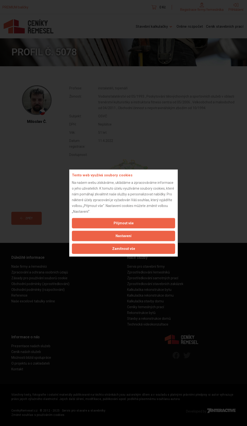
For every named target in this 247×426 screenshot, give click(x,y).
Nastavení (123, 236)
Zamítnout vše (123, 248)
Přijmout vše (124, 223)
